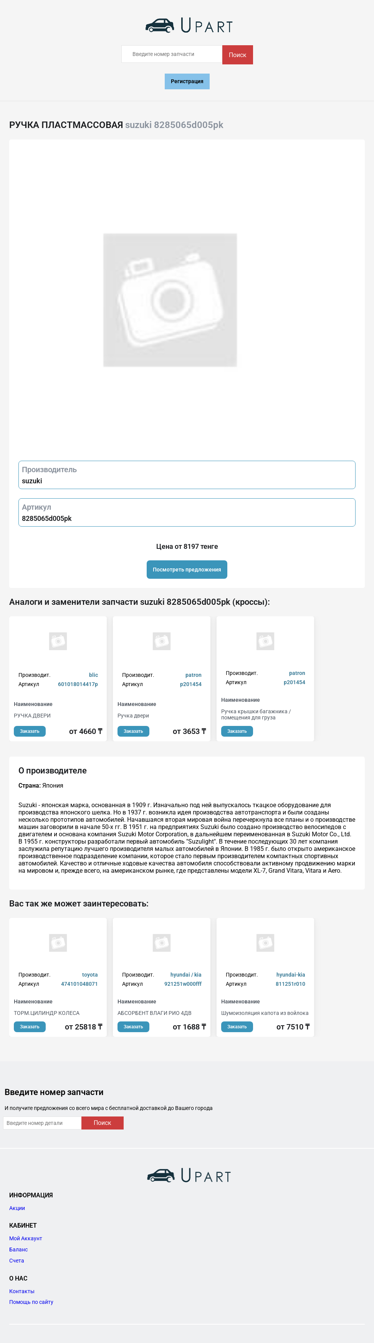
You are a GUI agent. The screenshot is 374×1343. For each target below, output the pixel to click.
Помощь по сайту (31, 1302)
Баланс (18, 1249)
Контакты (22, 1291)
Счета (16, 1261)
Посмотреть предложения (187, 569)
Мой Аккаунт (25, 1238)
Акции (17, 1208)
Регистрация (187, 81)
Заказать (30, 731)
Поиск (238, 55)
